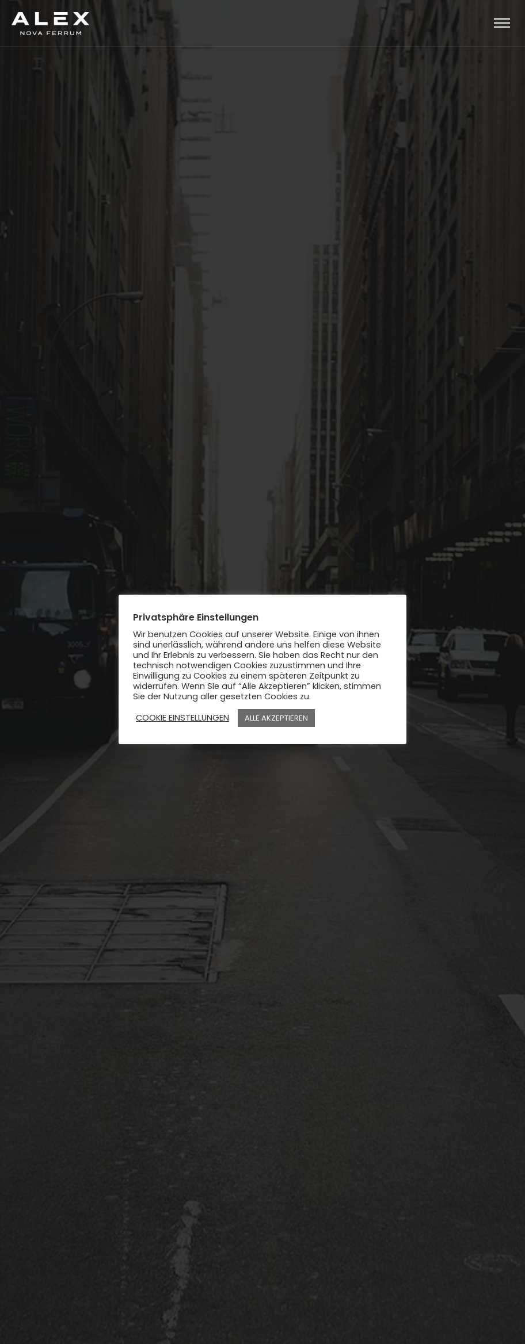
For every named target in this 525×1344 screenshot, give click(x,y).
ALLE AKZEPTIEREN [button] (276, 718)
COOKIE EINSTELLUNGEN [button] (182, 718)
